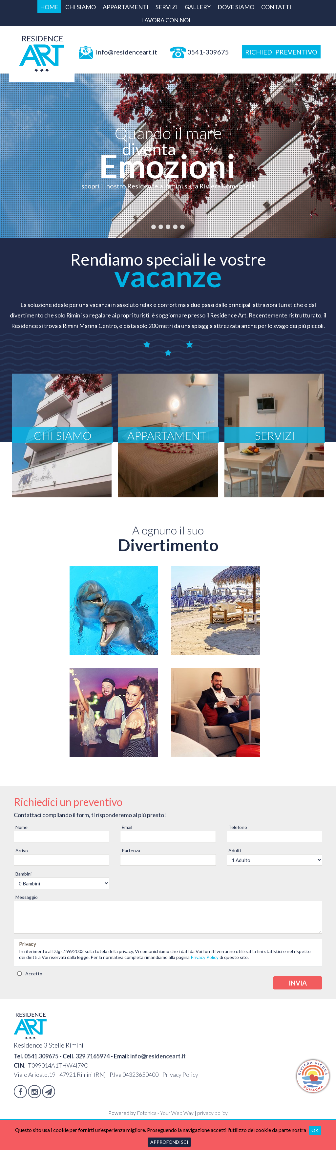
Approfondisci (169, 1142)
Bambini (23, 874)
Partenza (131, 850)
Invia (298, 983)
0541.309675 (41, 1055)
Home (49, 7)
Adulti (234, 850)
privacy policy (212, 1112)
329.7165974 (92, 1055)
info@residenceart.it (158, 1055)
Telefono (237, 827)
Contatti (276, 7)
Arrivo (21, 850)
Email (127, 827)
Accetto (33, 973)
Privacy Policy (205, 957)
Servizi (167, 7)
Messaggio (26, 897)
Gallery (198, 7)
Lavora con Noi (166, 20)
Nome (21, 827)
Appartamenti (126, 7)
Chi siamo (80, 7)
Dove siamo (236, 7)
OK (315, 1130)
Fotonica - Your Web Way (165, 1112)
